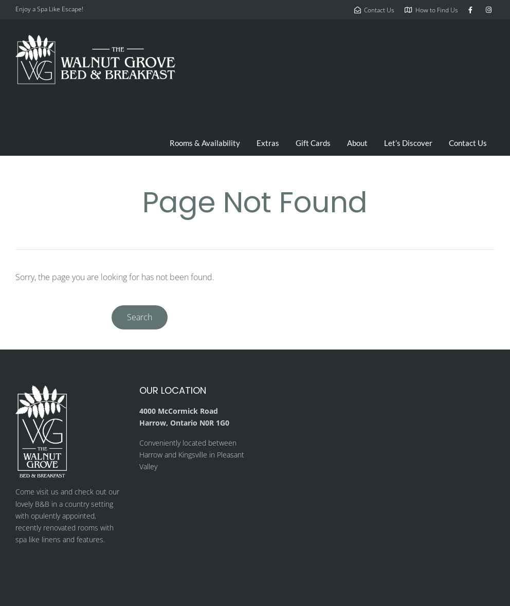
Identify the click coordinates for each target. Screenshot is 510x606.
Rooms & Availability (205, 143)
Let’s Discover (408, 143)
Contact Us (468, 143)
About (357, 143)
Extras (268, 143)
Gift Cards (313, 143)
